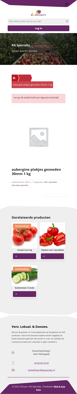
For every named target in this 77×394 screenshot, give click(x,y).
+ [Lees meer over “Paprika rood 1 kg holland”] (44, 256)
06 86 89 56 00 (41, 363)
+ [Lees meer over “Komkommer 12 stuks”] (16, 294)
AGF (46, 182)
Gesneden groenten (20, 185)
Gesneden (53, 182)
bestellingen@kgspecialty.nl (41, 370)
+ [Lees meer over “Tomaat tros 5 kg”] (16, 256)
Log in (38, 28)
